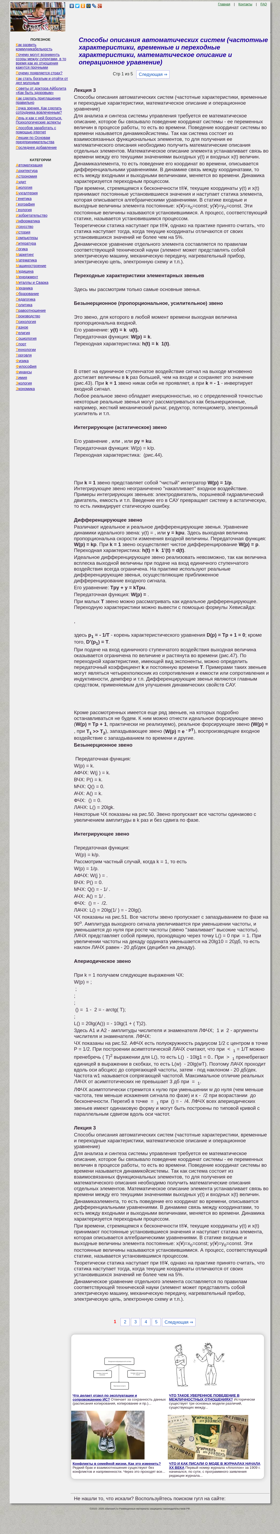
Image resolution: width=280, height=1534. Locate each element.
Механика (24, 288)
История (23, 232)
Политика (24, 305)
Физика (22, 361)
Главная (224, 4)
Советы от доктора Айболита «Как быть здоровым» (41, 90)
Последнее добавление (36, 147)
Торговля (24, 355)
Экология (24, 383)
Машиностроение (31, 266)
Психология (26, 322)
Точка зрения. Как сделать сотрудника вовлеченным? (39, 110)
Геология (24, 210)
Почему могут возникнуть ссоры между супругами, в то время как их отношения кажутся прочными (41, 60)
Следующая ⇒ (153, 74)
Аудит (21, 182)
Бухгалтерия (27, 193)
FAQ (264, 4)
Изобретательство (31, 215)
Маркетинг (25, 254)
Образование (27, 294)
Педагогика (25, 299)
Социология (26, 338)
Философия (26, 366)
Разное (22, 327)
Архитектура (27, 171)
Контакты (245, 4)
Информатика (28, 221)
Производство (28, 316)
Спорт (21, 344)
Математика (26, 260)
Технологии (26, 349)
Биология (24, 187)
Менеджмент (27, 277)
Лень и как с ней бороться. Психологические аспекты (39, 120)
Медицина (25, 271)
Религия (23, 333)
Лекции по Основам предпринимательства (35, 140)
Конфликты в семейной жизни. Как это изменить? (117, 1464)
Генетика (23, 199)
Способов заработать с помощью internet (36, 130)
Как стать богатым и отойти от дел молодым (42, 80)
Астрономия (26, 176)
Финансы (24, 372)
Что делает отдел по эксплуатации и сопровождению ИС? (105, 1397)
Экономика (25, 389)
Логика (22, 249)
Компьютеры (27, 238)
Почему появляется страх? (39, 73)
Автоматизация (29, 165)
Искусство (24, 226)
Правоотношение (31, 310)
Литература (26, 243)
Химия (21, 377)
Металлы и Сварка (32, 282)
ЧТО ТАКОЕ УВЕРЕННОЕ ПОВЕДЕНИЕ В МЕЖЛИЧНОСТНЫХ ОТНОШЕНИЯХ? (204, 1397)
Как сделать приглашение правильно (38, 100)
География (25, 204)
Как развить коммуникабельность (34, 47)
